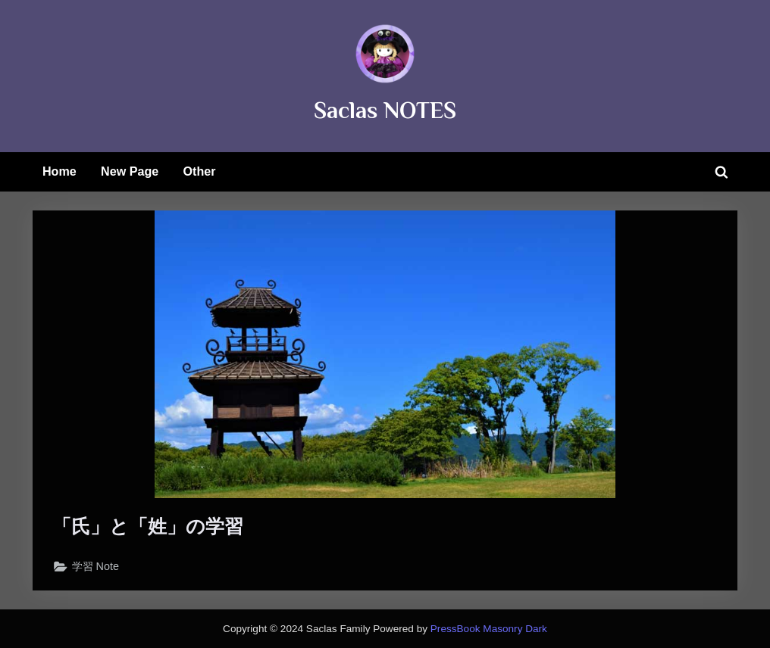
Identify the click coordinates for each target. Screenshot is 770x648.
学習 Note (96, 566)
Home (59, 171)
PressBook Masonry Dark (488, 628)
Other (199, 171)
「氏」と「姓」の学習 (147, 526)
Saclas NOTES (385, 110)
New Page (129, 171)
